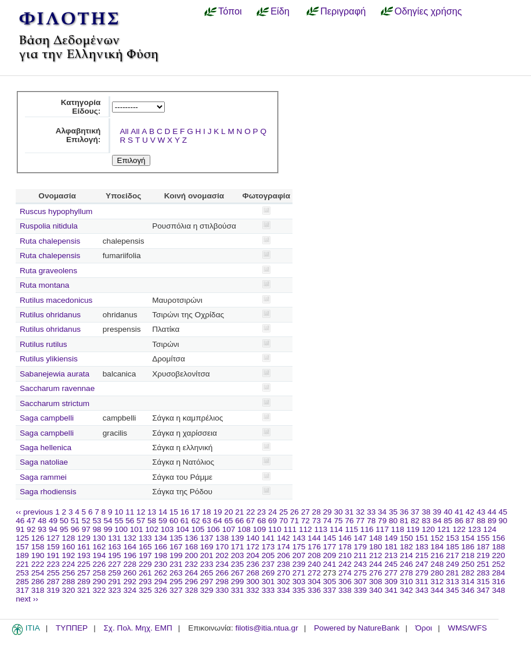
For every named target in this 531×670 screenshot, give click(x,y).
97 (86, 529)
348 (498, 590)
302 (283, 581)
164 (129, 546)
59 (162, 520)
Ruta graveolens (48, 270)
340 (375, 590)
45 (503, 512)
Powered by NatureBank (356, 628)
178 (345, 546)
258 (99, 572)
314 (468, 581)
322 (99, 590)
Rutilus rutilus (43, 344)
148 (375, 538)
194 (99, 555)
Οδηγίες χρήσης (428, 11)
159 (53, 546)
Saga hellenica (45, 447)
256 (68, 572)
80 (393, 520)
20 (228, 512)
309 (391, 581)
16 (184, 512)
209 (330, 555)
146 (345, 538)
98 (97, 529)
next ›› (27, 599)
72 (305, 520)
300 (252, 581)
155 (483, 538)
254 (38, 572)
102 (151, 529)
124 (490, 529)
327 (176, 590)
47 (31, 520)
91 (20, 529)
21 (239, 512)
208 (314, 555)
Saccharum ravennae (57, 388)
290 (99, 581)
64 (218, 520)
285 (22, 581)
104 (182, 529)
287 (53, 581)
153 (452, 538)
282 (468, 572)
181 (391, 546)
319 (53, 590)
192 (68, 555)
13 (151, 512)
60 (173, 520)
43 (480, 512)
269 (268, 572)
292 (129, 581)
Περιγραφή (343, 11)
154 (468, 538)
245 (391, 564)
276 (375, 572)
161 (84, 546)
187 (483, 546)
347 (483, 590)
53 (97, 520)
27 (305, 512)
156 (498, 538)
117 (382, 529)
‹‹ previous (34, 512)
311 (421, 581)
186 (468, 546)
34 (382, 512)
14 (162, 512)
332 (252, 590)
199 (176, 555)
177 (330, 546)
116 (367, 529)
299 (237, 581)
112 (305, 529)
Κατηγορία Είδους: (81, 106)
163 (114, 546)
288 (68, 581)
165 (145, 546)
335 (299, 590)
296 (191, 581)
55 (118, 520)
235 (237, 564)
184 (437, 546)
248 (437, 564)
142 (283, 538)
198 (160, 555)
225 (84, 564)
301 (268, 581)
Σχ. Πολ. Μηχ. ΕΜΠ (137, 628)
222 (38, 564)
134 (160, 538)
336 (314, 590)
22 (250, 512)
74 (327, 520)
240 (314, 564)
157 (22, 546)
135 (176, 538)
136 (191, 538)
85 (448, 520)
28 (316, 512)
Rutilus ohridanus (50, 314)
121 (443, 529)
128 (68, 538)
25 (283, 512)
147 (360, 538)
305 (330, 581)
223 (53, 564)
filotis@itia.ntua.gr (266, 628)
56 (129, 520)
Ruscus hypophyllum (56, 211)
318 (38, 590)
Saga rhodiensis (48, 491)
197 (145, 555)
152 (437, 538)
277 (391, 572)
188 (498, 546)
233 (207, 564)
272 (314, 572)
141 (268, 538)
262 (160, 572)
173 (268, 546)
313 (452, 581)
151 (421, 538)
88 (480, 520)
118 (397, 529)
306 (345, 581)
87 (469, 520)
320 (68, 590)
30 (338, 512)
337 (330, 590)
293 (145, 581)
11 (129, 512)
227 (114, 564)
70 (283, 520)
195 (114, 555)
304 (314, 581)
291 (114, 581)
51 (75, 520)
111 (290, 529)
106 (213, 529)
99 (107, 529)
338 (345, 590)
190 (38, 555)
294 (160, 581)
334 (283, 590)
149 (391, 538)
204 (252, 555)
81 (404, 520)
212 (375, 555)
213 (391, 555)
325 (145, 590)
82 (415, 520)
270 (283, 572)
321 (84, 590)
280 (437, 572)
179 (360, 546)
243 (360, 564)
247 (421, 564)
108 (244, 529)
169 (207, 546)
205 (268, 555)
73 (316, 520)
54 (107, 520)
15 (173, 512)
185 (452, 546)
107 (229, 529)
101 (136, 529)
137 (207, 538)
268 (252, 572)
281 (452, 572)
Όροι (424, 628)
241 (330, 564)
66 (239, 520)
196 (129, 555)
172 (252, 546)
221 (22, 564)
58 (151, 520)
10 (118, 512)
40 (447, 512)
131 (114, 538)
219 (483, 555)
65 (228, 520)
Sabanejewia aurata (54, 374)
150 (406, 538)
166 (160, 546)
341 (391, 590)
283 (483, 572)
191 (53, 555)
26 (294, 512)
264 (191, 572)
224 (68, 564)
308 (375, 581)
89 (491, 520)
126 (38, 538)
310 (406, 581)
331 (237, 590)
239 (299, 564)
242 (345, 564)
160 (68, 546)
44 (491, 512)
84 (437, 520)
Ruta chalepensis (50, 241)
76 (349, 520)
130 (99, 538)
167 (176, 546)
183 (421, 546)
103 (167, 529)
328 (191, 590)
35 (393, 512)
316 (498, 581)
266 (222, 572)
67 (250, 520)
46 (20, 520)
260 (129, 572)
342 (406, 590)
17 (196, 512)
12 (140, 512)
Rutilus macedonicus (56, 300)
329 (207, 590)
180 (375, 546)
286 (38, 581)
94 (53, 529)
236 (252, 564)
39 (437, 512)
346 (468, 590)
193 (84, 555)
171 (237, 546)
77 (360, 520)
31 (349, 512)
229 (145, 564)
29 (327, 512)
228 (129, 564)
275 (360, 572)
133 (145, 538)
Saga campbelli (47, 418)
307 (360, 581)
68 (261, 520)
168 (191, 546)
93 (42, 529)
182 (406, 546)
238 (283, 564)
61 (184, 520)
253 (22, 572)
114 (336, 529)
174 (283, 546)
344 (437, 590)
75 (338, 520)
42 (469, 512)
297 (207, 581)
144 (314, 538)
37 (415, 512)
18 (207, 512)
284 (498, 572)
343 (421, 590)
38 (426, 512)
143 (299, 538)
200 (191, 555)
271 (299, 572)
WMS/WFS (467, 628)
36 (404, 512)
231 (176, 564)
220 (498, 555)
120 (428, 529)
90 (503, 520)
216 (437, 555)
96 (75, 529)
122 (459, 529)
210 (345, 555)
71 (294, 520)
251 (483, 564)
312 (437, 581)
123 (474, 529)
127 (53, 538)
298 (222, 581)
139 (237, 538)
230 (160, 564)
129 (84, 538)
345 (452, 590)
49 (53, 520)
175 (299, 546)
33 (371, 512)
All (124, 131)
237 (268, 564)
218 (468, 555)
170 (222, 546)
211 (360, 555)
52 (86, 520)
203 (237, 555)
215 (421, 555)
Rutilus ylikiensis (49, 358)
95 (64, 529)
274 (345, 572)
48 (42, 520)
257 (84, 572)
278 (406, 572)
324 (129, 590)
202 (222, 555)
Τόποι (230, 11)
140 (252, 538)
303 (299, 581)
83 (426, 520)
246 (406, 564)
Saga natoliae (44, 462)
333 (268, 590)
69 (272, 520)
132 (129, 538)
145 (330, 538)
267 (237, 572)
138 (222, 538)
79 (382, 520)
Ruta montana (44, 285)
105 (198, 529)
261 (145, 572)
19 (217, 512)
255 (53, 572)
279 (421, 572)
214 (406, 555)
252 (498, 564)
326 (160, 590)
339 (360, 590)
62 (196, 520)
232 (191, 564)
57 (140, 520)
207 (299, 555)
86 (458, 520)
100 (121, 529)
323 (114, 590)
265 (207, 572)
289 (84, 581)
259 (114, 572)
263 (176, 572)
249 (452, 564)
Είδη (280, 11)
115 (351, 529)
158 (38, 546)
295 (176, 581)
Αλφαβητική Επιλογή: (78, 135)
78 (371, 520)
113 (320, 529)
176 (314, 546)
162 (99, 546)
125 (22, 538)
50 (64, 520)
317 (22, 590)
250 (468, 564)
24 (272, 512)
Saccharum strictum (54, 403)
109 (259, 529)
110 (274, 529)
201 (207, 555)
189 (22, 555)
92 (31, 529)
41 (458, 512)
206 (283, 555)
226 (99, 564)
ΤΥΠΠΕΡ (72, 628)
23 (261, 512)
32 (360, 512)
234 (222, 564)
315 (483, 581)
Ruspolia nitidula (49, 226)
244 (375, 564)
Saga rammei (43, 477)
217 (452, 555)
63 (207, 520)
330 (222, 590)
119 (413, 529)
